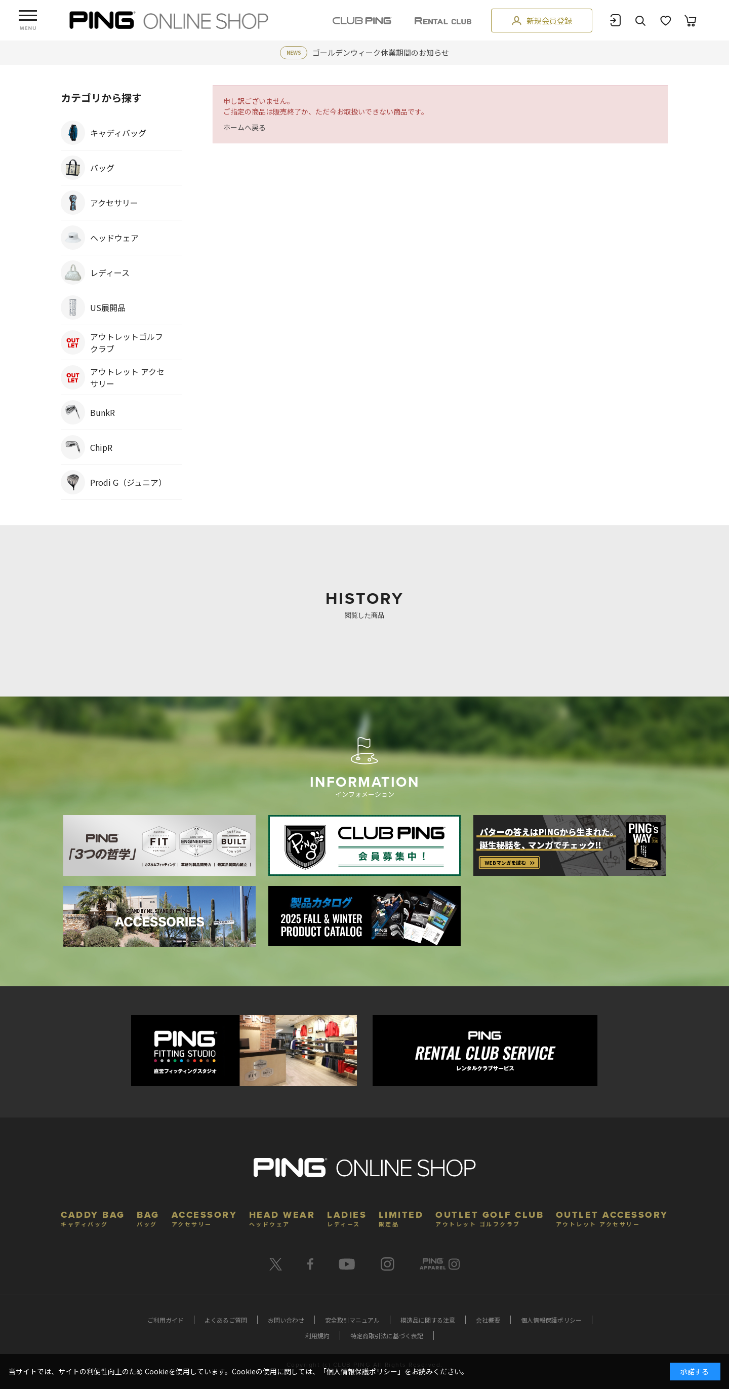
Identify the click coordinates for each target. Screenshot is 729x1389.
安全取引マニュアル (352, 1320)
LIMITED (401, 1217)
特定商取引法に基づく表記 (386, 1335)
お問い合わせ (286, 1320)
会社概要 (488, 1320)
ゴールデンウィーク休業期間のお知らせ (380, 52)
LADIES (347, 1217)
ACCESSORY (204, 1217)
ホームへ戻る (244, 127)
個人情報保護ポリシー (551, 1320)
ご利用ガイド (165, 1320)
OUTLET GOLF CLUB (489, 1217)
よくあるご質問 (226, 1320)
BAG (148, 1217)
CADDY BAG (93, 1217)
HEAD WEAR (282, 1217)
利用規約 (317, 1335)
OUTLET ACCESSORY (612, 1217)
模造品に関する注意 (427, 1320)
